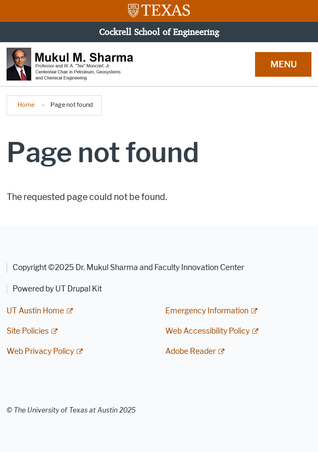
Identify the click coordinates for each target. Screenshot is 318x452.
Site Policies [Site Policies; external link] (28, 331)
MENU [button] (283, 64)
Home (26, 104)
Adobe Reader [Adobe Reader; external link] (190, 351)
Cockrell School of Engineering (159, 32)
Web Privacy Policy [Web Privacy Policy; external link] (40, 351)
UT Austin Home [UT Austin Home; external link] (35, 311)
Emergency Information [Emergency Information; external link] (206, 311)
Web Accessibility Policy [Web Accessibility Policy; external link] (207, 331)
